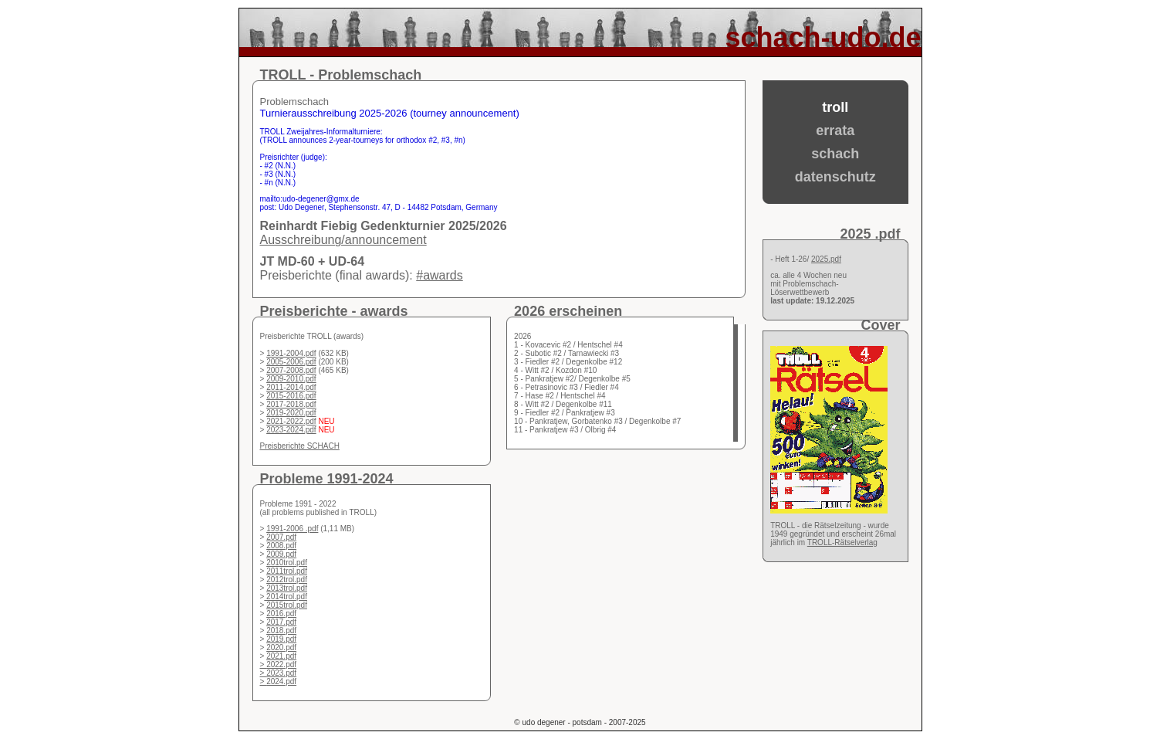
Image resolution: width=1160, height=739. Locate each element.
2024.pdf (281, 681)
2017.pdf (281, 622)
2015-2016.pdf (291, 396)
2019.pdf (281, 639)
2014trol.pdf (285, 596)
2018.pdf (281, 630)
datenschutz (835, 177)
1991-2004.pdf (291, 353)
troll (835, 107)
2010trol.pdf (286, 562)
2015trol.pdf (286, 605)
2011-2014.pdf (291, 387)
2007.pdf (281, 537)
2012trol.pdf (286, 579)
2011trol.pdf (286, 571)
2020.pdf (281, 647)
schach (835, 153)
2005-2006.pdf (291, 362)
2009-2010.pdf (291, 379)
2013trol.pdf (286, 588)
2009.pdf (281, 554)
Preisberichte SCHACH (300, 446)
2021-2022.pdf (291, 421)
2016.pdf (281, 613)
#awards (439, 275)
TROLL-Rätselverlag (842, 542)
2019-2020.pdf (291, 412)
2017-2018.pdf (291, 404)
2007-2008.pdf (291, 370)
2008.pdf (281, 545)
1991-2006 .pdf (292, 528)
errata (835, 130)
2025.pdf (826, 259)
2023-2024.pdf (291, 429)
